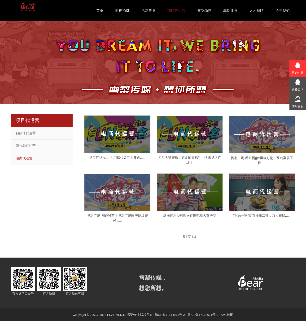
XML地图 (227, 315)
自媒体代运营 (26, 133)
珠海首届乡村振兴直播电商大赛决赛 (189, 218)
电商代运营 (24, 158)
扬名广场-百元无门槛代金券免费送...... (117, 160)
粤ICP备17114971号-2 (169, 315)
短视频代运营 (26, 145)
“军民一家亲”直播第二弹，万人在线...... (262, 218)
